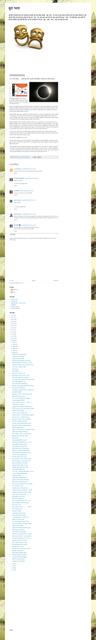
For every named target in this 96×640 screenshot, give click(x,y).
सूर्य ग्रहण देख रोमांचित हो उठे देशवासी (19, 463)
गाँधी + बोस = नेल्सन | (16, 504)
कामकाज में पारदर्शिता (16, 511)
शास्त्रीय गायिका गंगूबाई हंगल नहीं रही (19, 477)
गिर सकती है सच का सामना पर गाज (19, 456)
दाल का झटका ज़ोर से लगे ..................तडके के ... (22, 506)
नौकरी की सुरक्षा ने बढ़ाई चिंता (18, 529)
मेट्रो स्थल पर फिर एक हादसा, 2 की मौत (20, 465)
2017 (12, 323)
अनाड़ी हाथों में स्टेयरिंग (16, 475)
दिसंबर (14, 342)
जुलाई (14, 352)
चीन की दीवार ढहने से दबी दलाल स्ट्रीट (19, 383)
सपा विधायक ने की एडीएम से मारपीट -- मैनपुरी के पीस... (23, 390)
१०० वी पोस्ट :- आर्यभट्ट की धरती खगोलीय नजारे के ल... (23, 471)
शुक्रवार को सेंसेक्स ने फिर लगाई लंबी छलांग (20, 502)
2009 (12, 340)
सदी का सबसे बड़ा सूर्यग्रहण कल (18, 469)
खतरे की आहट (15, 369)
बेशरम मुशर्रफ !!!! (15, 438)
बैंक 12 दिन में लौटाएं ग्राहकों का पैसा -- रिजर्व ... (21, 500)
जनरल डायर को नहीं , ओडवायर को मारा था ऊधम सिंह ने (23, 379)
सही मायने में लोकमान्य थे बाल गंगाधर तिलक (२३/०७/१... (23, 365)
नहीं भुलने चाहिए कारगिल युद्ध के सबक (20, 436)
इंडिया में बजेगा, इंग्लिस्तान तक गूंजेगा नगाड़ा (20, 377)
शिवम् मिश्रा (16, 225)
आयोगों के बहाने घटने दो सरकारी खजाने (20, 488)
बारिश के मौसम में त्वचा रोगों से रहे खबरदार (20, 448)
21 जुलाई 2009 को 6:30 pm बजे (31, 178)
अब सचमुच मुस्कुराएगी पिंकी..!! (18, 400)
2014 (12, 330)
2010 (12, 338)
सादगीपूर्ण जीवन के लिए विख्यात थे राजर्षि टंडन (21, 360)
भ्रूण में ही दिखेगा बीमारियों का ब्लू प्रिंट (19, 444)
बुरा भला (14, 8)
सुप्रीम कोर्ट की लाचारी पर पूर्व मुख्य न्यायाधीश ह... (22, 425)
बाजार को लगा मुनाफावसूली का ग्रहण (19, 454)
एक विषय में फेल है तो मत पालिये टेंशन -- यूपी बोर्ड (22, 490)
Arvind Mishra (17, 169)
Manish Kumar (17, 214)
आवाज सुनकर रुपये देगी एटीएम (18, 387)
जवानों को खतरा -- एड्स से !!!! (18, 404)
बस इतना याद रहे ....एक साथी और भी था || (21, 417)
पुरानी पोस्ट (56, 280)
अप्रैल (14, 568)
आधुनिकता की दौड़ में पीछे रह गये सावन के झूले (21, 492)
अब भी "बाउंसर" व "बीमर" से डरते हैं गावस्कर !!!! (21, 433)
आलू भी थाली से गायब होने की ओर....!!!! (20, 494)
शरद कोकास (16, 190)
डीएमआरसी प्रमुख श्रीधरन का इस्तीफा (19, 544)
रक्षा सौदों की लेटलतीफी (17, 392)
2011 (12, 336)
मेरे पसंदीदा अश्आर (15, 306)
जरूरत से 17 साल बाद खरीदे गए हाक (19, 413)
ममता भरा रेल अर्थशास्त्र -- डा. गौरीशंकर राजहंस (21, 523)
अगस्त (14, 350)
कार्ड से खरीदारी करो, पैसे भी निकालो (19, 446)
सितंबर (14, 348)
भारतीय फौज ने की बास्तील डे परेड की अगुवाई (21, 527)
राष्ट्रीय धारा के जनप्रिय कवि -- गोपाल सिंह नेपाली (21, 536)
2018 (12, 321)
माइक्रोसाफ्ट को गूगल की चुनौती (18, 561)
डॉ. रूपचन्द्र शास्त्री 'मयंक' (19, 178)
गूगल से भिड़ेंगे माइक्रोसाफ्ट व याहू (18, 381)
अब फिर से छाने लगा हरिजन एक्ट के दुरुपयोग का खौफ (23, 408)
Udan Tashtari (17, 200)
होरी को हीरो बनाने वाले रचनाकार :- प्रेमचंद (20, 375)
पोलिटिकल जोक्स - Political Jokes (18, 303)
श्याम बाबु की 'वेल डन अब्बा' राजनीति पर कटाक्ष (21, 458)
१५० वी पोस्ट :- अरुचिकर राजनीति (19, 367)
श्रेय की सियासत (15, 371)
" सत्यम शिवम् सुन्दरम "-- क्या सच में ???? (20, 517)
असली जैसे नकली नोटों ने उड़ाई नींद (19, 554)
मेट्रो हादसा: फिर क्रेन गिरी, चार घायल (19, 540)
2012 (12, 334)
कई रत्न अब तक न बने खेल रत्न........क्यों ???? (21, 402)
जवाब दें (15, 173)
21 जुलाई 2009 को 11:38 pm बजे (28, 225)
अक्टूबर (14, 346)
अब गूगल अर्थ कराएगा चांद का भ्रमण (19, 473)
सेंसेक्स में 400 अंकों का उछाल (18, 519)
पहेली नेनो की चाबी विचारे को (18, 498)
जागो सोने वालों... (14, 301)
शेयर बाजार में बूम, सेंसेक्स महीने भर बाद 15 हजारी (22, 484)
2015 (12, 328)
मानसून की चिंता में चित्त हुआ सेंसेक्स (19, 557)
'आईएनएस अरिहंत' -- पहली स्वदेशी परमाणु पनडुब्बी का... (23, 415)
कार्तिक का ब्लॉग (14, 299)
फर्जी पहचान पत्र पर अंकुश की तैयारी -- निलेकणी (22, 534)
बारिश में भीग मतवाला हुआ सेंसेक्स (19, 532)
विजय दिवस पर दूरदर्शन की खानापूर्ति (19, 421)
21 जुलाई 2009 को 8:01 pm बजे (28, 200)
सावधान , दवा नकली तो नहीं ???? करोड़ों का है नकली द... (23, 429)
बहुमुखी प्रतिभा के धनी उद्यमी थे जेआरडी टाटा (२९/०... (22, 406)
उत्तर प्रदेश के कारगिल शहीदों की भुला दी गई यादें (21, 423)
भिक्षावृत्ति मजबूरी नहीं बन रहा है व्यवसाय (20, 467)
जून (13, 563)
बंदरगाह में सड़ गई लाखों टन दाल (18, 373)
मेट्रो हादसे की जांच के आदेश (17, 546)
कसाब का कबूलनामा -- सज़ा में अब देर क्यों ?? (21, 461)
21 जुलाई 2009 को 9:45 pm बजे (29, 214)
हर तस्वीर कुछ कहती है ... (16, 308)
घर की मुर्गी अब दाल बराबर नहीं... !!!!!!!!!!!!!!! (21, 538)
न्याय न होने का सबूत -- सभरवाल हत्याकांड (20, 521)
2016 (12, 325)
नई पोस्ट (11, 280)
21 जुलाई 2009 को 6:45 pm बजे (26, 190)
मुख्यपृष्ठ (33, 280)
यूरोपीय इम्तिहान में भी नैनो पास (18, 496)
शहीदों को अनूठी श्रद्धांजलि (17, 427)
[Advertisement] (34, 586)
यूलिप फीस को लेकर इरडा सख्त (18, 559)
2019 (12, 319)
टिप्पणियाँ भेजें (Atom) (18, 283)
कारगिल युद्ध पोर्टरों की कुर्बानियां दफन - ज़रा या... (22, 442)
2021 (12, 315)
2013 (12, 332)
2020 (12, 317)
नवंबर (14, 344)
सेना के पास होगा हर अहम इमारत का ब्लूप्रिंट (21, 398)
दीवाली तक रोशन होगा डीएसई (18, 358)
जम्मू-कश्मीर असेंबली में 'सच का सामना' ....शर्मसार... (22, 362)
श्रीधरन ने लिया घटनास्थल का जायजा (19, 542)
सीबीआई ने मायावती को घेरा (17, 550)
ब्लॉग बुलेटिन (13, 304)
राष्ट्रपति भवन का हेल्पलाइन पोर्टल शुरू (19, 431)
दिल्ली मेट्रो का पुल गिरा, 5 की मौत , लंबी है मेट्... (21, 548)
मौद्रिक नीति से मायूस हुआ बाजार (18, 396)
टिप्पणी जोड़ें (12, 234)
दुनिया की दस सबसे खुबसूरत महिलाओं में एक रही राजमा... (23, 385)
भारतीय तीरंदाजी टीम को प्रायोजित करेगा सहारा (21, 452)
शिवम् (14, 292)
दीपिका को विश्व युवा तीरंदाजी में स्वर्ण (19, 481)
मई (13, 565)
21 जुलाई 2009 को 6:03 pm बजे (28, 169)
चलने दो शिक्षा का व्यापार (17, 509)
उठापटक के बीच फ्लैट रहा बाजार (18, 513)
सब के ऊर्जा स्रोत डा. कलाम (17, 486)
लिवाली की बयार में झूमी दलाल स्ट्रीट (19, 354)
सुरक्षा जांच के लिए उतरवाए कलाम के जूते (20, 479)
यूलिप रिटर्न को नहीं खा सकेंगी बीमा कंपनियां (21, 450)
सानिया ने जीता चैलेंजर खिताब (18, 410)
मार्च (13, 570)
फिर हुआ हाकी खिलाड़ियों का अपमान (19, 440)
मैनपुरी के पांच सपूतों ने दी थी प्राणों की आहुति (21, 419)
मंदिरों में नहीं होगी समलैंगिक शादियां (19, 552)
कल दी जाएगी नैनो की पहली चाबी (19, 515)
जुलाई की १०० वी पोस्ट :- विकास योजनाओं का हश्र (22, 394)
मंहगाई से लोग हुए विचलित (17, 525)
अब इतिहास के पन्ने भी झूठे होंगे (18, 356)
